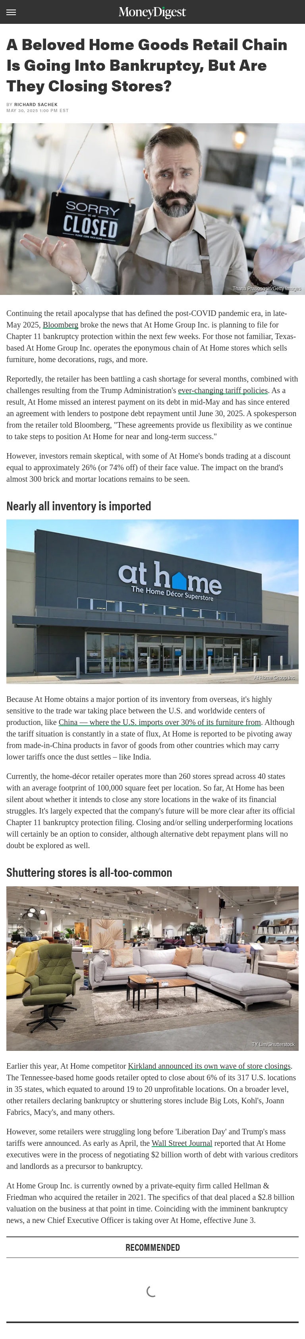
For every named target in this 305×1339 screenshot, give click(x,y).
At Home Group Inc (274, 677)
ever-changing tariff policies (223, 390)
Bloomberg (61, 324)
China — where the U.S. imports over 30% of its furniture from (160, 722)
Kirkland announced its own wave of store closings (209, 1066)
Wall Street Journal (182, 1143)
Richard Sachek (36, 104)
